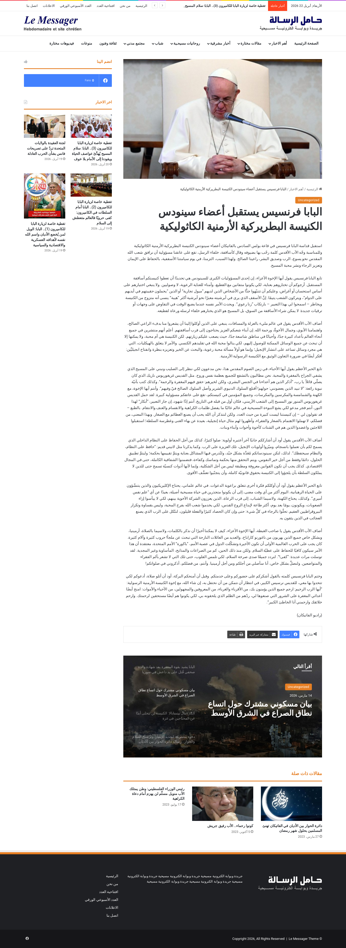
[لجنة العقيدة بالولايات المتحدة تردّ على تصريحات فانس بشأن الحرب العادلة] (44, 126)
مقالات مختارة (251, 43)
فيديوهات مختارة (61, 43)
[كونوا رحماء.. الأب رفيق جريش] (222, 804)
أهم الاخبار (279, 43)
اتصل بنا (32, 6)
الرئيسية (141, 6)
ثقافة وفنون (108, 43)
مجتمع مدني (136, 43)
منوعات (86, 43)
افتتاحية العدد (106, 6)
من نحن (125, 6)
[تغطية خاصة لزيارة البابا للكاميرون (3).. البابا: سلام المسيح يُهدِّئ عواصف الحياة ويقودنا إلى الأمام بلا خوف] (91, 126)
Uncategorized (308, 200)
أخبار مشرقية (220, 43)
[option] (222, 706)
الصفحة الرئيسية (306, 43)
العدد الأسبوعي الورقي (75, 6)
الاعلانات (49, 6)
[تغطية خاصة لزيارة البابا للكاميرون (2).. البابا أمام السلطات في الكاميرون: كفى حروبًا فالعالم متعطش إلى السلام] (91, 185)
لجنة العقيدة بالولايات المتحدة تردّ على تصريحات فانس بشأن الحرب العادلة (46, 148)
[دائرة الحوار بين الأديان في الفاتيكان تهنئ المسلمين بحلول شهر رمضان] (291, 804)
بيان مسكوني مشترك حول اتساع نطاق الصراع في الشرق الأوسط (260, 708)
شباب (159, 43)
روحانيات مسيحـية (187, 43)
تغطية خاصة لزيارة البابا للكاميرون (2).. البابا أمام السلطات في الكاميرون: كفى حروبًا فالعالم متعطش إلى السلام (92, 212)
